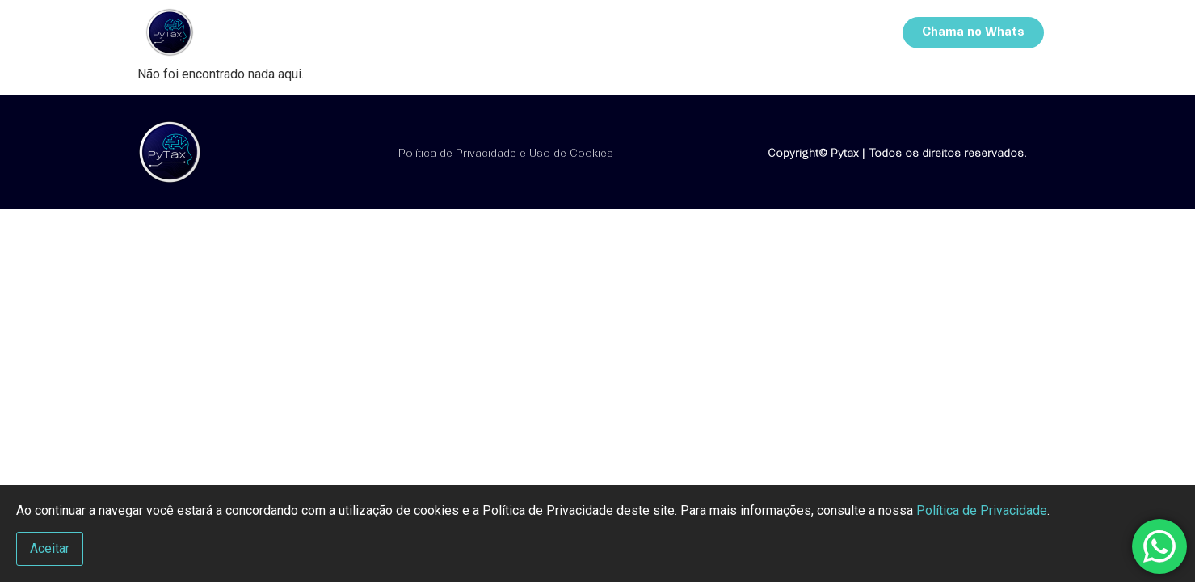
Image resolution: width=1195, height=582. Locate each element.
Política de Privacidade (981, 510)
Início (591, 32)
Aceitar (49, 548)
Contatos (831, 32)
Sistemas (744, 32)
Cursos (661, 32)
